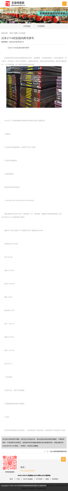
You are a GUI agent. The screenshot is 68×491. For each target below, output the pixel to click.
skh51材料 (38, 488)
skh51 (44, 488)
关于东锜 (39, 479)
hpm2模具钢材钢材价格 (58, 451)
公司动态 (26, 26)
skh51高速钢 (29, 488)
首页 (11, 33)
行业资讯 (41, 26)
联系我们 (55, 479)
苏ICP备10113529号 (54, 485)
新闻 (15, 33)
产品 (18, 479)
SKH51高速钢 (28, 479)
